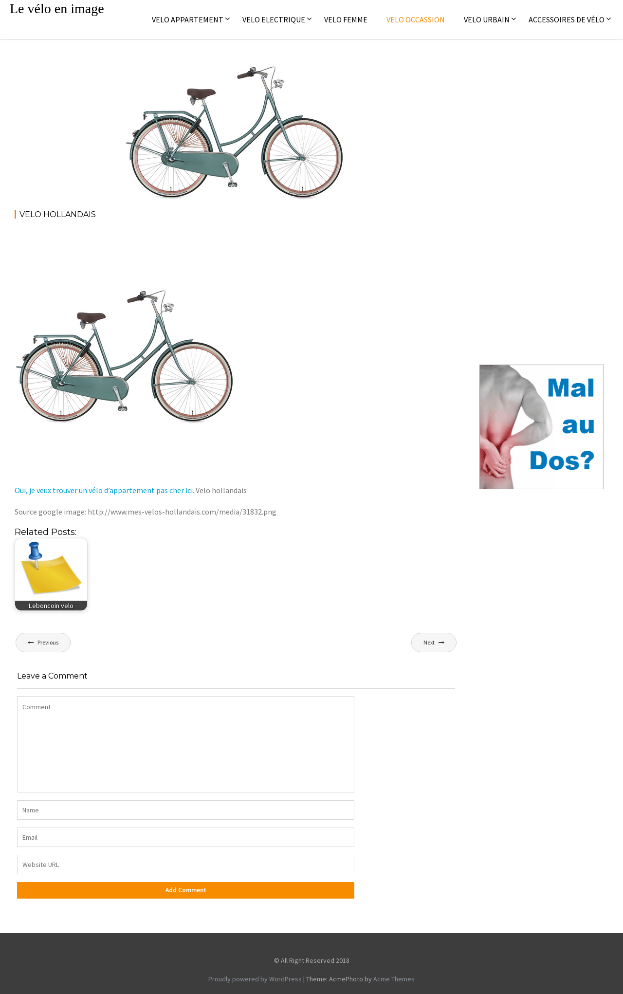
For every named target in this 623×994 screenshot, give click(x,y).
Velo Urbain (487, 19)
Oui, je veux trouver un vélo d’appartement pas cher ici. (104, 490)
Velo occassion (415, 19)
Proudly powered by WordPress (255, 979)
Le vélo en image (57, 8)
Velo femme (345, 19)
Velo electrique (273, 19)
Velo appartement (187, 19)
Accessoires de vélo (567, 19)
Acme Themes (394, 979)
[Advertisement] (192, 254)
